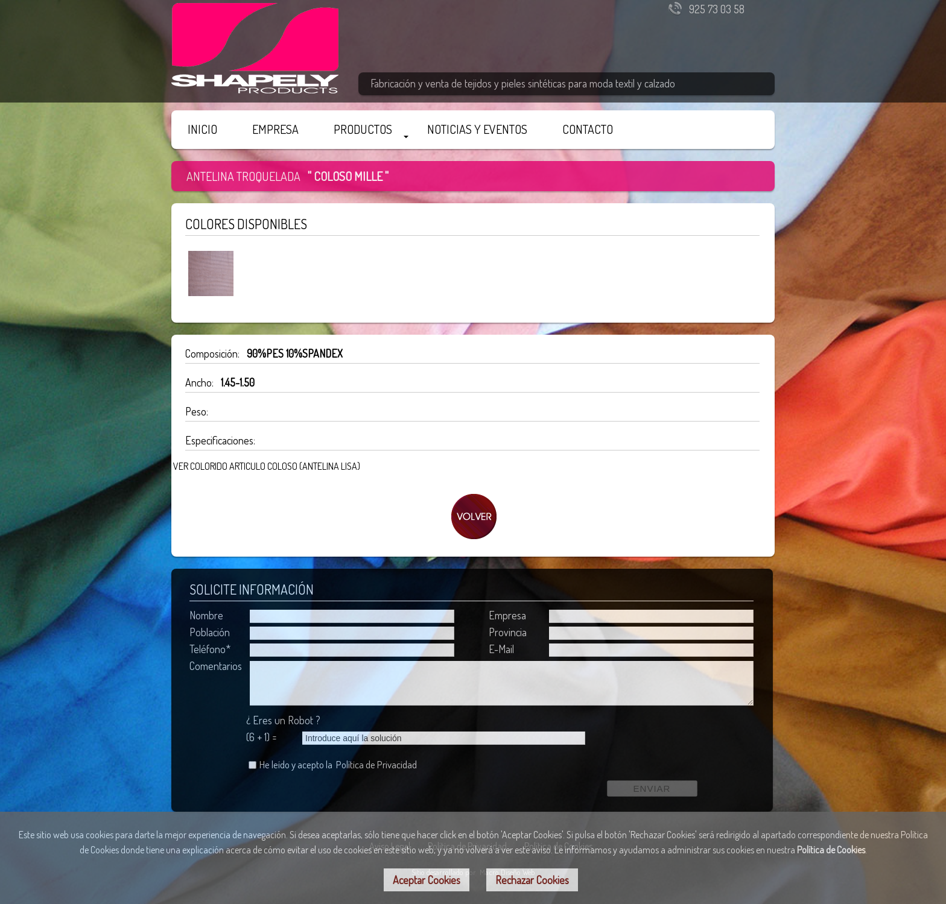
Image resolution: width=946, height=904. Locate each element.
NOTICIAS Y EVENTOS (477, 129)
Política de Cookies (831, 850)
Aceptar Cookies (426, 880)
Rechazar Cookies (532, 880)
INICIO (202, 129)
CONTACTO (587, 129)
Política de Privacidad (376, 764)
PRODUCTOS (363, 129)
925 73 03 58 (716, 9)
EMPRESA (275, 129)
